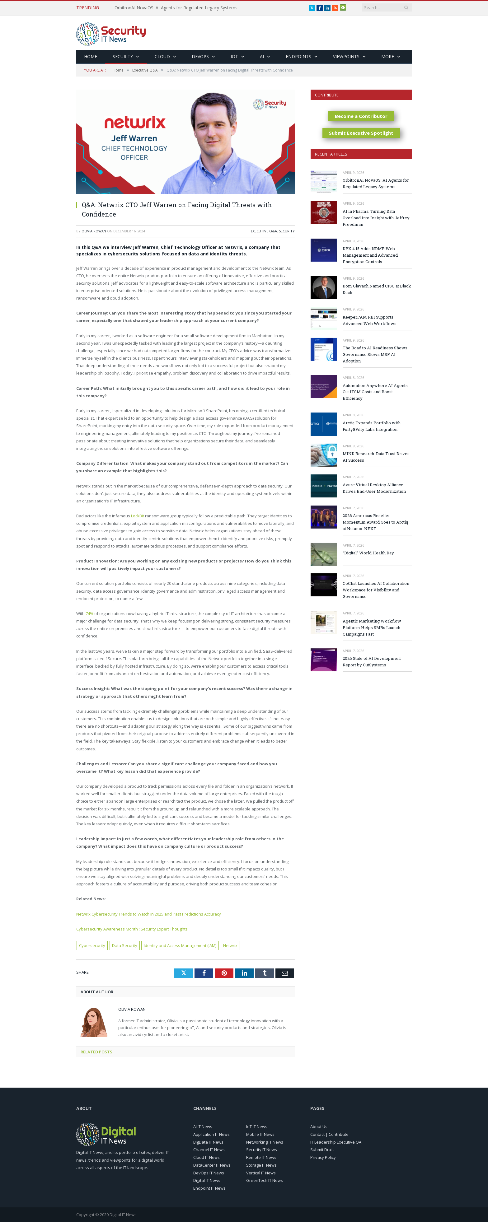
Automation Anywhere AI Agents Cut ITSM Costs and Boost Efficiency (375, 392)
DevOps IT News (208, 1173)
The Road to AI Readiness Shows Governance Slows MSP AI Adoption (375, 354)
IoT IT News (256, 1126)
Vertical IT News (261, 1173)
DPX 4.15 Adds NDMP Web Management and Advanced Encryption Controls (370, 255)
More (387, 56)
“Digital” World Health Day (368, 553)
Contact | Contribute (329, 1134)
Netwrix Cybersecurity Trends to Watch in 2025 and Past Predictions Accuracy (148, 914)
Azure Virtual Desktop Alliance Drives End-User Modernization (374, 488)
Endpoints (298, 56)
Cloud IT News (206, 1157)
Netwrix (230, 945)
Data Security (124, 945)
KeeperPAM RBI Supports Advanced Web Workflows (369, 320)
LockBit (137, 516)
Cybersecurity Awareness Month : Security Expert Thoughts (132, 929)
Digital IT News (206, 1180)
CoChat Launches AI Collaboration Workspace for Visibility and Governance (376, 590)
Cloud (162, 56)
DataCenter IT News (212, 1165)
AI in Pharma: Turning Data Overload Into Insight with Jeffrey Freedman (376, 217)
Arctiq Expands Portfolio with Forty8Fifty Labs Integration (372, 426)
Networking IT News (264, 1142)
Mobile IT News (260, 1134)
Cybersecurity (92, 945)
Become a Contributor (361, 116)
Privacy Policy (323, 1157)
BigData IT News (208, 1142)
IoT (234, 56)
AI (262, 56)
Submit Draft (322, 1149)
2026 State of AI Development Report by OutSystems (372, 661)
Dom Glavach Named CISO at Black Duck (377, 289)
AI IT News (202, 1126)
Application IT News (211, 1134)
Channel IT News (209, 1149)
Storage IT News (261, 1165)
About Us (318, 1126)
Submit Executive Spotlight (361, 133)
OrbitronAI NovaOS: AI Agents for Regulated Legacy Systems (176, 8)
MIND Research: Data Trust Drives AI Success (376, 457)
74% (89, 613)
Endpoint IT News (209, 1188)
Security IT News (261, 1149)
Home (90, 56)
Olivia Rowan (94, 231)
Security (123, 56)
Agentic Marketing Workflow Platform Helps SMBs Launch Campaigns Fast (372, 627)
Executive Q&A (264, 231)
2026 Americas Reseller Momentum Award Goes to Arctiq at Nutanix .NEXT (375, 522)
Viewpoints (346, 56)
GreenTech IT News (264, 1180)
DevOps (200, 56)
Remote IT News (261, 1157)
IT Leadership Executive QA (335, 1142)
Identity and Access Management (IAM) (180, 945)
